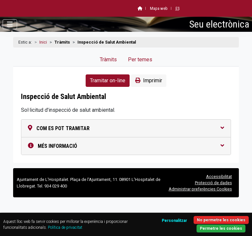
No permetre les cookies (221, 220)
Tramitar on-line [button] (107, 80)
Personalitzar (174, 220)
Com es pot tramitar (126, 128)
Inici (43, 42)
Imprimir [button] (148, 80)
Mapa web (159, 8)
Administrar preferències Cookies (200, 189)
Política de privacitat (65, 227)
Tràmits (108, 59)
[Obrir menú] (10, 24)
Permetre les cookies (221, 228)
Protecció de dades (213, 182)
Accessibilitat (219, 176)
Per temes (140, 59)
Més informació (126, 146)
